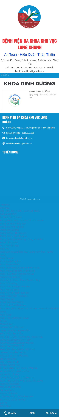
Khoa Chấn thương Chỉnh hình (15, 286)
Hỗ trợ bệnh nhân (8, 359)
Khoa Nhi (4, 248)
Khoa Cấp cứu (7, 299)
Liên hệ (3, 403)
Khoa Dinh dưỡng (8, 283)
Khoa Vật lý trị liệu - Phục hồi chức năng (20, 280)
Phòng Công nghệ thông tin (13, 236)
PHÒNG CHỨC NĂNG (11, 217)
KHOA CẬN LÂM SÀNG (11, 302)
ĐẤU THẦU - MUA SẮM (11, 333)
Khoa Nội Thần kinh (9, 289)
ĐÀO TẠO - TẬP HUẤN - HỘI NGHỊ (17, 349)
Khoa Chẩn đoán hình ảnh (13, 305)
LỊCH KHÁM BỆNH (9, 362)
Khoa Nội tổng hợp (9, 245)
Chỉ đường (50, 413)
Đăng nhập (5, 406)
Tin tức (3, 321)
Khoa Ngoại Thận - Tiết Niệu (14, 296)
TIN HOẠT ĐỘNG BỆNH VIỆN (14, 330)
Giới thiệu (5, 208)
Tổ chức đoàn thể (8, 393)
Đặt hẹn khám (7, 390)
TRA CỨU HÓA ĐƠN (10, 387)
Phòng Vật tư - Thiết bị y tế (13, 233)
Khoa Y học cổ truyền (10, 277)
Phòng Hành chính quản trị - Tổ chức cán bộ (22, 220)
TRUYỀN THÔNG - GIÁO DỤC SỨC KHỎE (21, 337)
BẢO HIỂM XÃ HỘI (9, 374)
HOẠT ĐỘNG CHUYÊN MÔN (14, 371)
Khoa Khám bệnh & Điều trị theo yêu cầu (20, 267)
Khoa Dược (5, 315)
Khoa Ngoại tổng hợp (10, 261)
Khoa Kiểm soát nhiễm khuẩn (14, 318)
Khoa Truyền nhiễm (9, 264)
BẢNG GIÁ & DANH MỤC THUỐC (17, 343)
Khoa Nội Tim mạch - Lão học (14, 293)
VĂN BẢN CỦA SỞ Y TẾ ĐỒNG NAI (17, 377)
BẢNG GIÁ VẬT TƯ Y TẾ (12, 346)
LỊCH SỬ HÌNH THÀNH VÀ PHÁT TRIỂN (20, 211)
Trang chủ (5, 204)
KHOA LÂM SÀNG (9, 242)
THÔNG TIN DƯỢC (9, 384)
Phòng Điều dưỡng (9, 230)
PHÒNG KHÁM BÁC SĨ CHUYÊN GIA (18, 368)
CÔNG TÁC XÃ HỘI (10, 365)
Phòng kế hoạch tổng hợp (12, 223)
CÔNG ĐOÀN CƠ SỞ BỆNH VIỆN (16, 396)
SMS (32, 413)
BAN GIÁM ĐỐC (8, 214)
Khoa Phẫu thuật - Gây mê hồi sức (17, 274)
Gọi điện (9, 413)
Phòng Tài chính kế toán (12, 226)
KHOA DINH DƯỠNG (39, 91)
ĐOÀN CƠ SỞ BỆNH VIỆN (13, 399)
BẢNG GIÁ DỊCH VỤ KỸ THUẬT (16, 340)
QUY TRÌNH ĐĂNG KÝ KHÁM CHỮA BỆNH (21, 381)
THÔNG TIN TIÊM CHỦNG (13, 352)
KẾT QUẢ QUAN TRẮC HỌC (14, 355)
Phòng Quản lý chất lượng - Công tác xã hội (21, 239)
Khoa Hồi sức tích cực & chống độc (17, 271)
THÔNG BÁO (6, 324)
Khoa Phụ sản (7, 258)
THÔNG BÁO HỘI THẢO (12, 327)
